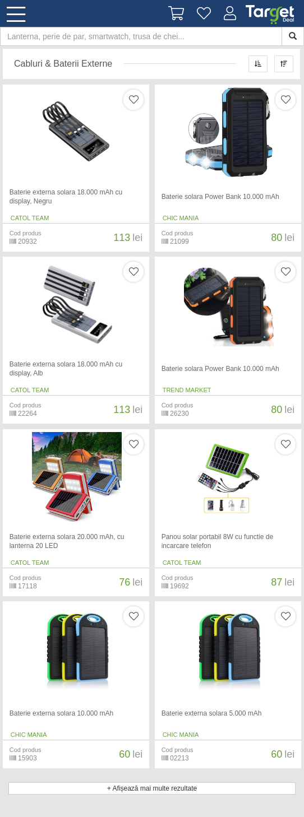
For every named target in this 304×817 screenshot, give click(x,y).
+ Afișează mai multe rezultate (152, 788)
